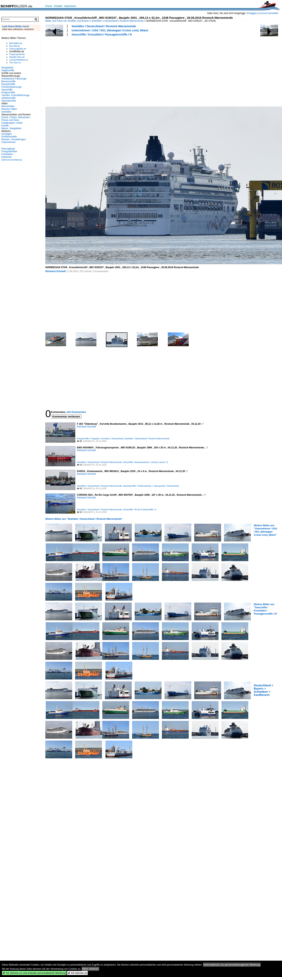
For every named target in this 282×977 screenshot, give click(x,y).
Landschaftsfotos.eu (18, 60)
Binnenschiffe (8, 81)
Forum (48, 6)
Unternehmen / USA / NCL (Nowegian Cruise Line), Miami (110, 30)
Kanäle (5, 125)
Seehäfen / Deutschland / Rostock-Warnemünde (104, 26)
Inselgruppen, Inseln (12, 122)
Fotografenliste (9, 151)
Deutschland (111, 21)
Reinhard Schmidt (55, 271)
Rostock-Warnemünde (132, 21)
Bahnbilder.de (15, 43)
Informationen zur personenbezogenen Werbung (232, 964)
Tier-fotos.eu (15, 62)
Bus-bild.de (14, 46)
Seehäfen (97, 21)
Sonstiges (6, 134)
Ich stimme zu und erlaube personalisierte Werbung (34, 972)
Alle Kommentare (76, 412)
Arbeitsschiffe (8, 98)
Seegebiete (7, 67)
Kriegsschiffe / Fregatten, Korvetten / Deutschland (100, 438)
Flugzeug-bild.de (17, 54)
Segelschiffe (7, 70)
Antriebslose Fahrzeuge (13, 78)
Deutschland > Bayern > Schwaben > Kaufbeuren (263, 690)
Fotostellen (7, 154)
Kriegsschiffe (8, 92)
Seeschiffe (6, 89)
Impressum (70, 6)
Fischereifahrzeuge (11, 87)
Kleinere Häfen (9, 109)
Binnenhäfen (8, 106)
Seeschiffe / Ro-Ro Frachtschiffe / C (140, 509)
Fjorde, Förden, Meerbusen (15, 117)
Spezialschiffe (8, 100)
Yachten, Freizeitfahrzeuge (15, 95)
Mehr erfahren (90, 968)
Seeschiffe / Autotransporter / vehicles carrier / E (145, 462)
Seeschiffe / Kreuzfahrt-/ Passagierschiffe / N (102, 34)
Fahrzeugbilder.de (17, 49)
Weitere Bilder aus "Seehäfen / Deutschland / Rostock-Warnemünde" (83, 519)
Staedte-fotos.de (17, 57)
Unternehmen (8, 142)
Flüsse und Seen (10, 120)
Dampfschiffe (8, 84)
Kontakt (58, 6)
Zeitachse (6, 157)
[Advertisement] (117, 70)
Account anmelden (268, 13)
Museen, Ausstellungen (13, 139)
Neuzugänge (8, 148)
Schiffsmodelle (9, 136)
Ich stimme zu (77, 972)
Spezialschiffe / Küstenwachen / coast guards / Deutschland (151, 486)
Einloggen (252, 13)
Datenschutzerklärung (11, 160)
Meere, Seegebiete (11, 128)
